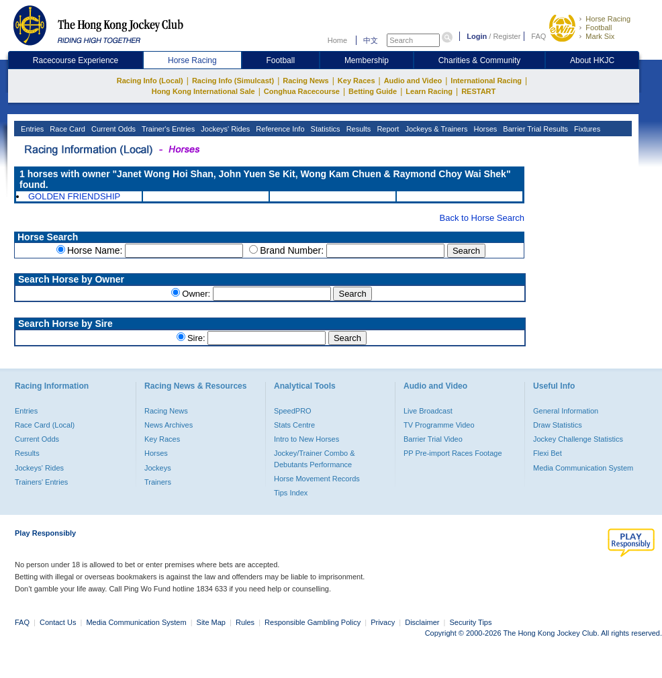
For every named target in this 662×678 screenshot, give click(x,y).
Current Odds (112, 129)
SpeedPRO (293, 411)
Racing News (305, 81)
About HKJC (592, 60)
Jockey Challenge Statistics (578, 439)
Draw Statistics (557, 425)
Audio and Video (413, 81)
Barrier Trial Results (534, 129)
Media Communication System (583, 468)
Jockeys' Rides (224, 129)
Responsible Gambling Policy (313, 622)
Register (506, 36)
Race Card (66, 129)
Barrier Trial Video (433, 439)
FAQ (538, 36)
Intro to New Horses (306, 439)
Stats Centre (294, 425)
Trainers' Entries (41, 482)
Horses (484, 129)
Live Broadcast (428, 411)
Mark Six (599, 36)
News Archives (168, 425)
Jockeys (157, 468)
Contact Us (58, 622)
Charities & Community (479, 60)
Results (357, 129)
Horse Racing (607, 19)
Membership (366, 60)
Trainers (157, 482)
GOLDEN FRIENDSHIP (74, 196)
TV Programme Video (439, 425)
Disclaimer (422, 622)
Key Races (356, 81)
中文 (370, 40)
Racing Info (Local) (150, 81)
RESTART (478, 91)
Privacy (383, 622)
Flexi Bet (547, 453)
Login (477, 36)
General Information (565, 411)
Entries (31, 129)
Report (387, 129)
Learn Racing (429, 91)
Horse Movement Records (317, 479)
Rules (246, 622)
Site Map (211, 622)
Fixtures (586, 129)
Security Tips (471, 622)
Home (337, 40)
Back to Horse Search (482, 218)
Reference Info (279, 129)
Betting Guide (372, 91)
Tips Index (291, 493)
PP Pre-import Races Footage (453, 453)
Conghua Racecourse (302, 91)
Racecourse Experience (75, 60)
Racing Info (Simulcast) (233, 81)
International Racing (486, 81)
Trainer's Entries (167, 129)
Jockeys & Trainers (435, 129)
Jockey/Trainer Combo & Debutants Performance (314, 458)
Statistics (324, 129)
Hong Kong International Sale (203, 91)
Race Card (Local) (45, 425)
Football (598, 27)
